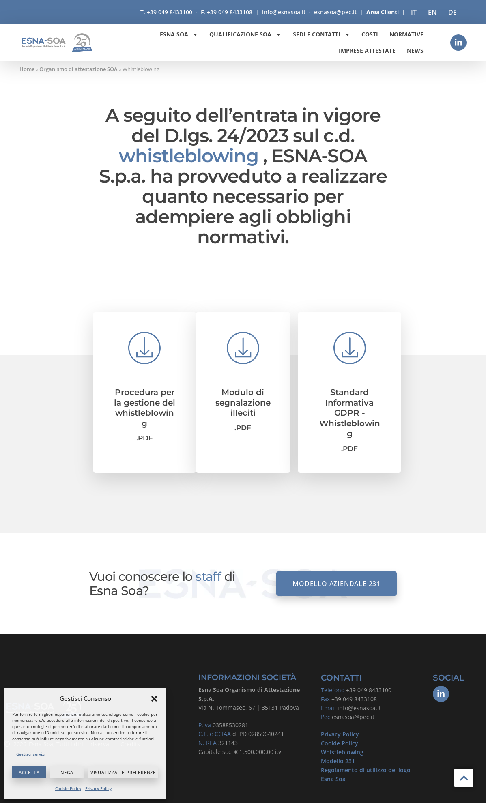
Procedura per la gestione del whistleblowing (144, 407)
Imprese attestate (367, 50)
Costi (369, 34)
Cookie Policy (68, 788)
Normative (406, 34)
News (415, 50)
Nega (66, 772)
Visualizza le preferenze (123, 772)
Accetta (29, 772)
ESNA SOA (179, 34)
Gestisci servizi (30, 754)
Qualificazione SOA (245, 34)
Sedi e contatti (321, 34)
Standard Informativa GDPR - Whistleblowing (349, 412)
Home (26, 69)
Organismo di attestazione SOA (78, 69)
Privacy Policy (98, 788)
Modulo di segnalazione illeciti (243, 402)
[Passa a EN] (432, 12)
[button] (154, 699)
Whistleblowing (342, 752)
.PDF (144, 438)
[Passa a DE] (452, 12)
